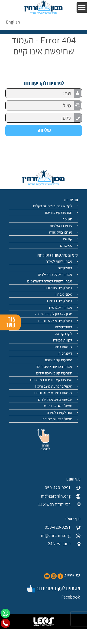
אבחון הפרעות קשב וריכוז (53, 366)
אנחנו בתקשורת (60, 232)
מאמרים (66, 245)
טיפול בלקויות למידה (57, 418)
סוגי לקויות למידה (59, 412)
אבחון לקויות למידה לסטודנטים (49, 281)
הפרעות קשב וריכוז (58, 212)
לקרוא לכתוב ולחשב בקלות (52, 205)
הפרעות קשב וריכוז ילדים (54, 373)
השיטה (67, 219)
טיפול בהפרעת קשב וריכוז (53, 386)
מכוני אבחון (63, 294)
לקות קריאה (63, 333)
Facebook (70, 597)
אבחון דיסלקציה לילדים (55, 274)
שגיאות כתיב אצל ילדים (55, 399)
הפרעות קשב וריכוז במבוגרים (51, 379)
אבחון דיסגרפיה (60, 307)
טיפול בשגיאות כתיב (57, 405)
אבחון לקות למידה (59, 261)
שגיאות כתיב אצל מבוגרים (53, 392)
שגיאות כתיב (63, 346)
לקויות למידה (62, 340)
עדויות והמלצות (61, 225)
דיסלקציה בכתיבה (59, 300)
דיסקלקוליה (63, 326)
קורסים (67, 238)
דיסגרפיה (65, 353)
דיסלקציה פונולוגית (58, 287)
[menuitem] (13, 22)
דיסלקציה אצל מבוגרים (55, 320)
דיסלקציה (65, 267)
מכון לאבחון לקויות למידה (53, 313)
